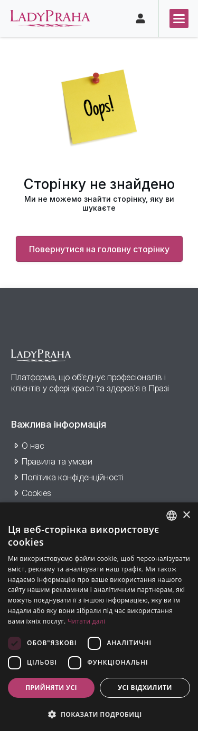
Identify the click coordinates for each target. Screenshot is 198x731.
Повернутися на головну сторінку (99, 249)
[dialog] (99, 616)
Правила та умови (57, 461)
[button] (99, 714)
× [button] (186, 515)
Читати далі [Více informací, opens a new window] (86, 621)
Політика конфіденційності (73, 477)
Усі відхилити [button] (145, 687)
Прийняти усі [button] (51, 687)
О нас (33, 445)
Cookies (36, 493)
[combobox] (171, 515)
